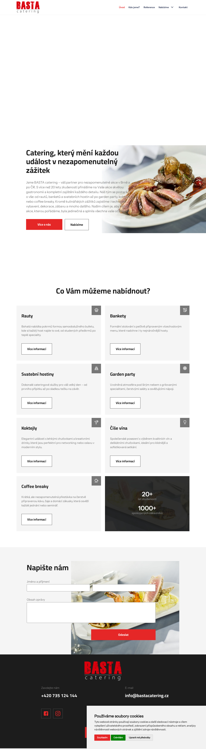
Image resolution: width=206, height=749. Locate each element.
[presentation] (45, 634)
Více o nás (44, 224)
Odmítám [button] (118, 737)
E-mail (96, 582)
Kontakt (183, 7)
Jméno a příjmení (38, 582)
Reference (148, 7)
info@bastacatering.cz (147, 696)
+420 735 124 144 (59, 696)
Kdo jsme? (133, 7)
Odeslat (123, 635)
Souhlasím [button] (102, 737)
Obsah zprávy (36, 600)
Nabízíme (163, 7)
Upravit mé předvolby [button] (139, 737)
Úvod (121, 7)
